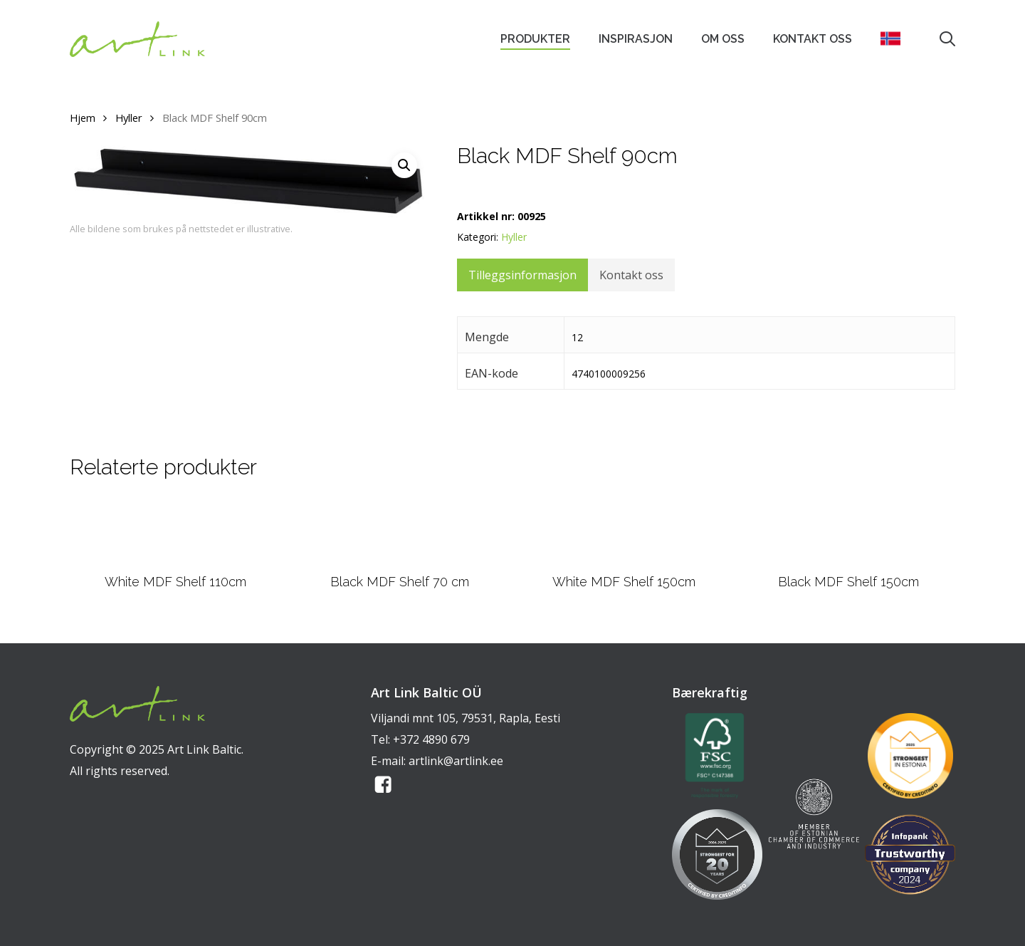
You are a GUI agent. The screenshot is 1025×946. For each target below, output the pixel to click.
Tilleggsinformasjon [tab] (522, 275)
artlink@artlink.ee (456, 761)
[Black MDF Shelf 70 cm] (400, 531)
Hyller (128, 117)
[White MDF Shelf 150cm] (624, 531)
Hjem (82, 117)
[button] (404, 165)
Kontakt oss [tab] (631, 275)
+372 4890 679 (431, 739)
